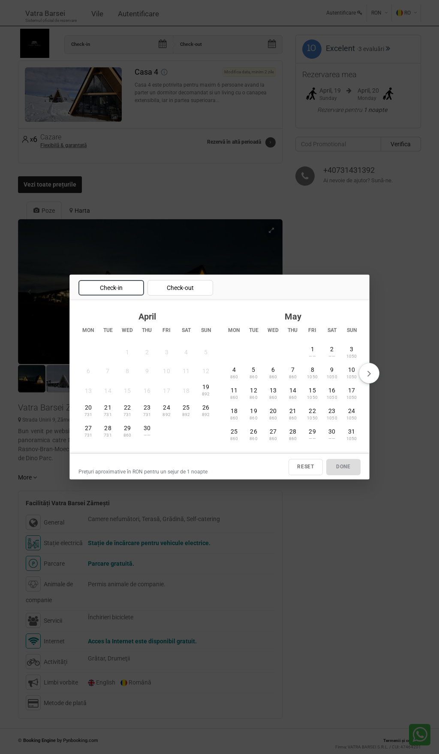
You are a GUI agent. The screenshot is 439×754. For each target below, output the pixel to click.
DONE (343, 467)
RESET (305, 467)
